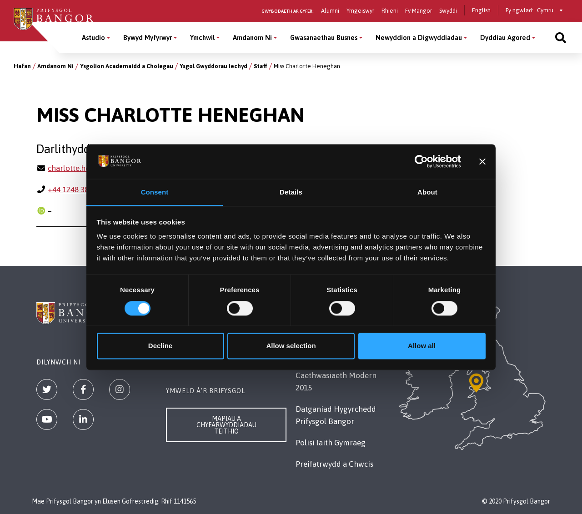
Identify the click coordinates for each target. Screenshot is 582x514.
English (481, 10)
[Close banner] (482, 161)
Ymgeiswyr (360, 10)
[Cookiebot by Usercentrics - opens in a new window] (421, 161)
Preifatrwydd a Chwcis (334, 464)
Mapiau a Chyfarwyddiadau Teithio (226, 425)
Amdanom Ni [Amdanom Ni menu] (252, 37)
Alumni (330, 10)
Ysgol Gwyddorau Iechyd (213, 66)
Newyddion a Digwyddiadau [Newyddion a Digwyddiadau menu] (419, 37)
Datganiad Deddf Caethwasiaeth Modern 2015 (336, 375)
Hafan (22, 66)
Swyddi (448, 10)
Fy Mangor (418, 10)
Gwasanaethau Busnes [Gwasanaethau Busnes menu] (323, 37)
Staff (260, 66)
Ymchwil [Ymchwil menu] (202, 37)
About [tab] (427, 192)
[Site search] (560, 37)
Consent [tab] (155, 192)
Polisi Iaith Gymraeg (331, 442)
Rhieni (389, 10)
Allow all (422, 346)
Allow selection (291, 346)
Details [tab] (291, 192)
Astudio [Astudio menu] (93, 37)
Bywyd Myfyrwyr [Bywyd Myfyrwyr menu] (147, 37)
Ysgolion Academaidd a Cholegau (126, 66)
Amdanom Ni (55, 66)
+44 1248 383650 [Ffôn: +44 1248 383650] (76, 189)
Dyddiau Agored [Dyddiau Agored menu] (505, 37)
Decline (160, 346)
